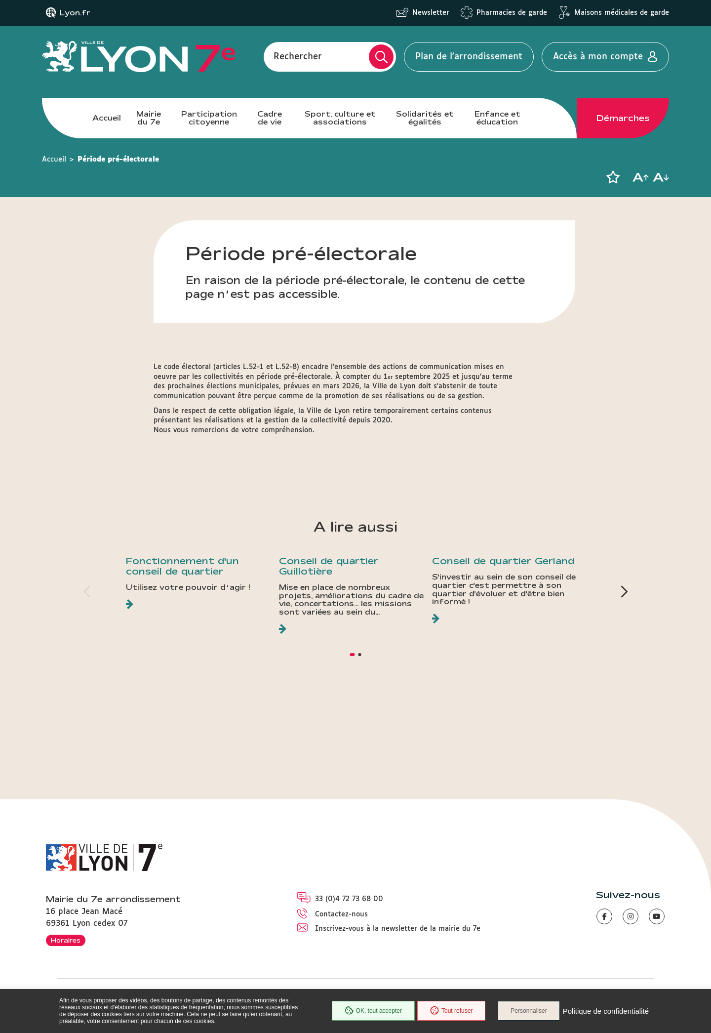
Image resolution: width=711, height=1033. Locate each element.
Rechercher (298, 56)
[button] (612, 177)
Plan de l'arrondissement (468, 56)
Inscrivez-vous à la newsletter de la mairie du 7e (397, 928)
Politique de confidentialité (606, 1011)
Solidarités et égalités (425, 118)
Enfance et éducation (497, 118)
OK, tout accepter (373, 1010)
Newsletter (430, 12)
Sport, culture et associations (340, 118)
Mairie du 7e (148, 118)
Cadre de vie (269, 118)
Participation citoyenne (209, 118)
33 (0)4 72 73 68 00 (349, 899)
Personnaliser (529, 1010)
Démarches (623, 118)
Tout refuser (451, 1010)
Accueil (106, 118)
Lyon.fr (75, 13)
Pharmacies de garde (511, 12)
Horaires (65, 940)
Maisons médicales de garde (621, 12)
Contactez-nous (341, 914)
